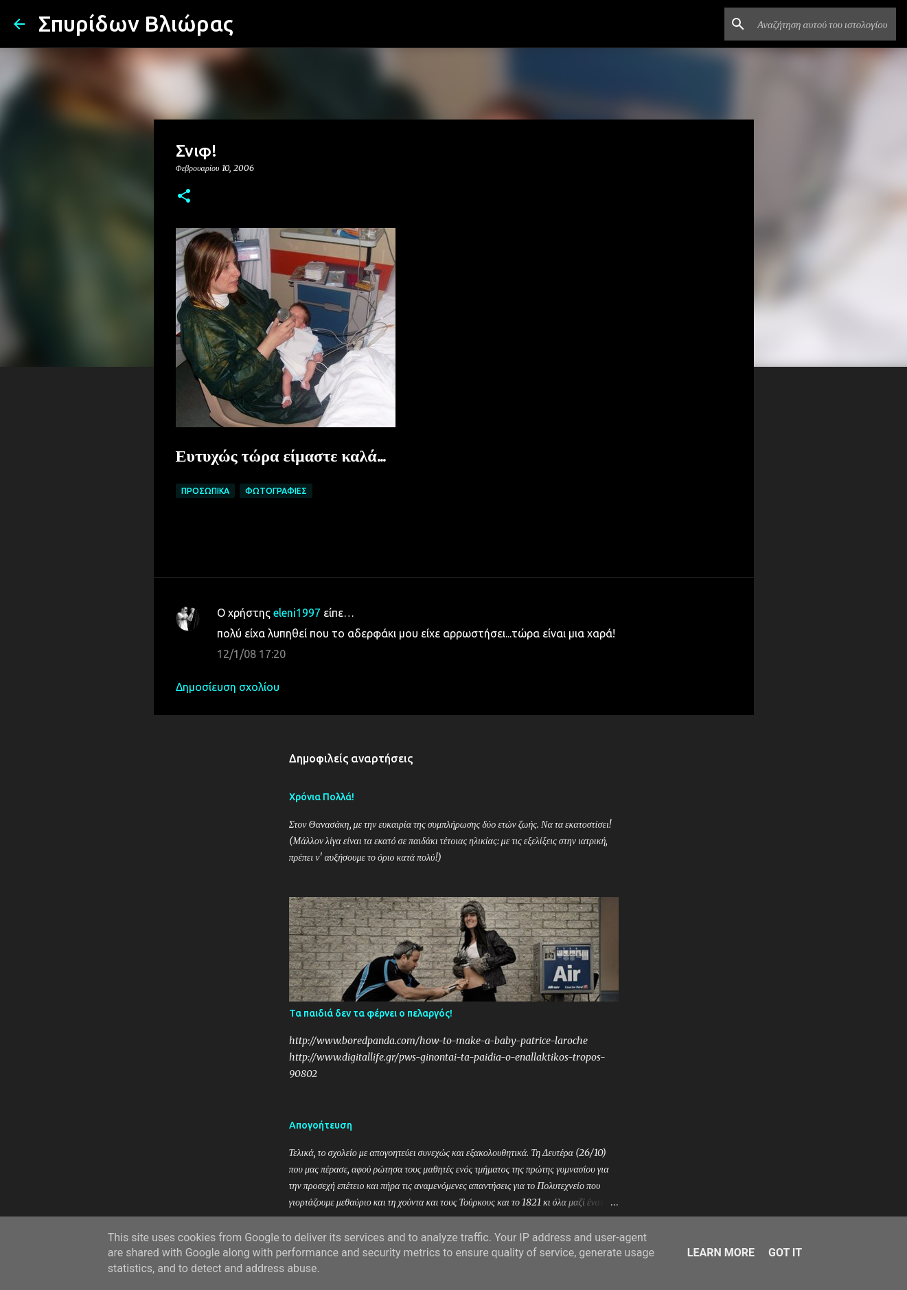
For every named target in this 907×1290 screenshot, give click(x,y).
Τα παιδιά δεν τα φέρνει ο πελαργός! (370, 1013)
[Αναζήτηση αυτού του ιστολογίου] (824, 24)
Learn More (721, 1252)
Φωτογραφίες (276, 490)
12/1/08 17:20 (251, 654)
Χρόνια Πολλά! (321, 796)
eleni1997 (297, 613)
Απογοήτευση (320, 1125)
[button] (184, 197)
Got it (785, 1252)
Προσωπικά (205, 490)
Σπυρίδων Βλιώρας (135, 23)
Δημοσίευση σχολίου (227, 687)
